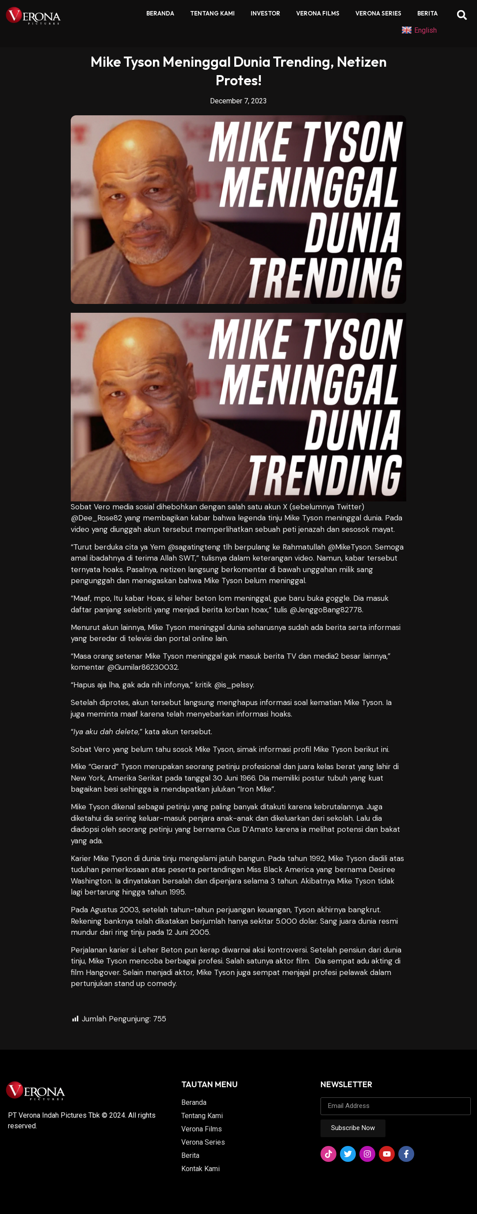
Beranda (160, 13)
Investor (265, 13)
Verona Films (318, 13)
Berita (427, 13)
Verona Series (378, 13)
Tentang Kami (212, 13)
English (419, 30)
